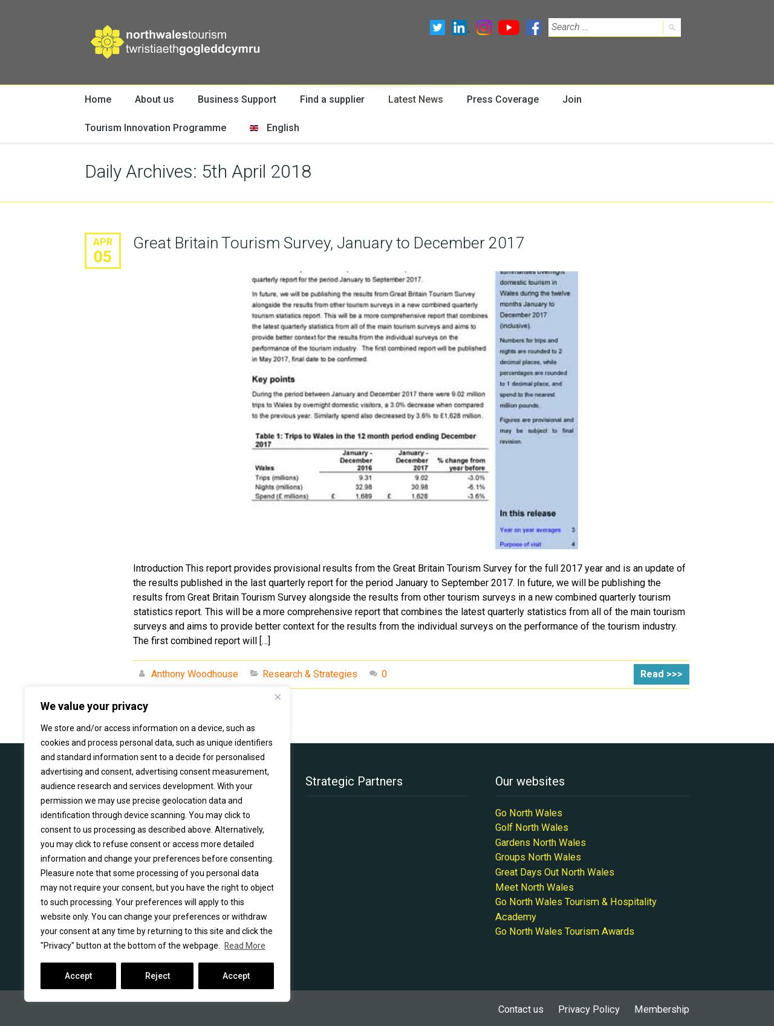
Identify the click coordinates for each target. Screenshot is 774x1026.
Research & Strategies (309, 674)
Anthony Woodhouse (194, 674)
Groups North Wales (537, 856)
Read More (245, 945)
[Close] (277, 696)
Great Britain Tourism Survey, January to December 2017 (327, 243)
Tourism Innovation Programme (150, 128)
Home (97, 99)
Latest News (409, 99)
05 (103, 257)
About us (153, 99)
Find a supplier (327, 99)
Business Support (234, 99)
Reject (157, 976)
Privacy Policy (591, 1006)
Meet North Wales (533, 885)
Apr (102, 242)
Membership (662, 1006)
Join (563, 99)
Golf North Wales (531, 827)
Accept (78, 976)
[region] (157, 844)
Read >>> (662, 674)
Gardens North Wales (540, 842)
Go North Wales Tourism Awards (563, 929)
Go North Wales (528, 813)
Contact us (523, 1006)
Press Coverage (495, 99)
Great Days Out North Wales (554, 871)
